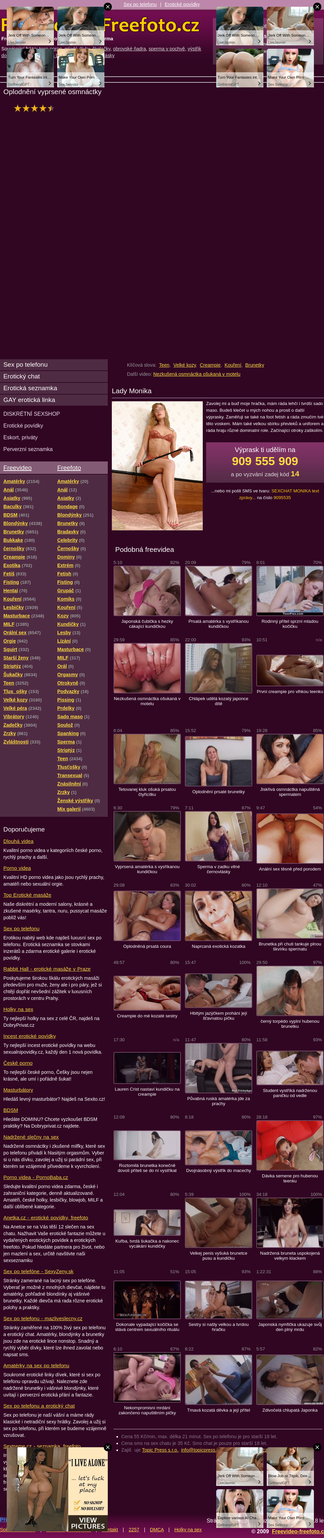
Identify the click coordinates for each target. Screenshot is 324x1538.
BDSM (10, 1110)
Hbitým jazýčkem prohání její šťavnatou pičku (218, 1016)
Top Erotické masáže (27, 895)
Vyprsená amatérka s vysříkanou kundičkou (147, 869)
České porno (18, 1063)
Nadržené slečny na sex (31, 1137)
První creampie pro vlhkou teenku (290, 691)
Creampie (210, 365)
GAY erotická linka (29, 399)
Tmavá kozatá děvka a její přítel (218, 1410)
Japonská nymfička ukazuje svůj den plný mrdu (290, 1327)
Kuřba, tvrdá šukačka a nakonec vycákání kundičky (147, 1244)
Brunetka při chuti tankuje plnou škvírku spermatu (290, 946)
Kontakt (110, 1529)
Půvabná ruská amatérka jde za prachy (218, 1101)
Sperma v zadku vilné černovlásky (218, 869)
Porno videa (17, 868)
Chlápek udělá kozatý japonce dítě (219, 701)
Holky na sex (18, 1009)
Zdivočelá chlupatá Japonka (290, 1410)
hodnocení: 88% (36, 108)
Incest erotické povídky (29, 1036)
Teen (164, 365)
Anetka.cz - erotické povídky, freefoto (45, 1217)
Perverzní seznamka (28, 449)
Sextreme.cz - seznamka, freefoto (41, 1446)
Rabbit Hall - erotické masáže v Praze (47, 969)
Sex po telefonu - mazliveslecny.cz (43, 1318)
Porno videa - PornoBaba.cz (35, 1177)
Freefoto (69, 467)
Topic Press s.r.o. (160, 1450)
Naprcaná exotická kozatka (219, 946)
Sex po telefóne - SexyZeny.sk (38, 1271)
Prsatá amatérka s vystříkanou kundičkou (219, 624)
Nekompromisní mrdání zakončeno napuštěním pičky (147, 1410)
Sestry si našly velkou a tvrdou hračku (219, 1327)
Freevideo (17, 467)
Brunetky (254, 365)
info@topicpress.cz (201, 1450)
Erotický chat (21, 376)
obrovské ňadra (129, 48)
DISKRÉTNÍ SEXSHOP (31, 414)
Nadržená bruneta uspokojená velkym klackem (290, 1256)
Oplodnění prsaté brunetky (218, 791)
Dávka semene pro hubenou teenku (290, 1178)
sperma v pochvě (167, 48)
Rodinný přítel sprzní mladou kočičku (290, 624)
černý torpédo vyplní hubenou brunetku (290, 1024)
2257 (134, 1529)
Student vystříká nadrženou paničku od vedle (290, 1093)
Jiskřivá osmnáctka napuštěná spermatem (290, 792)
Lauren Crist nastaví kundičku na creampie (147, 1092)
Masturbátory (18, 1090)
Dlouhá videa (18, 841)
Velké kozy (184, 365)
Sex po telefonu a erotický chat (39, 1406)
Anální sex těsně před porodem (290, 869)
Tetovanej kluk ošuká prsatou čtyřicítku (147, 792)
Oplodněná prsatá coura (147, 946)
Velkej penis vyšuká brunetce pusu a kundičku (219, 1256)
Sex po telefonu (140, 4)
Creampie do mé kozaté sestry (147, 1015)
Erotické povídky (182, 4)
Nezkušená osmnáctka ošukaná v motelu (196, 374)
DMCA (157, 1529)
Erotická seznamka (30, 388)
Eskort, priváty (20, 437)
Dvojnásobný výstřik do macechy (218, 1170)
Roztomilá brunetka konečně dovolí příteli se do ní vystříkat (147, 1168)
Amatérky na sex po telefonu (36, 1365)
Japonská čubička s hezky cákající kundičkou (147, 624)
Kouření (233, 365)
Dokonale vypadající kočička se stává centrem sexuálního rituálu (147, 1327)
